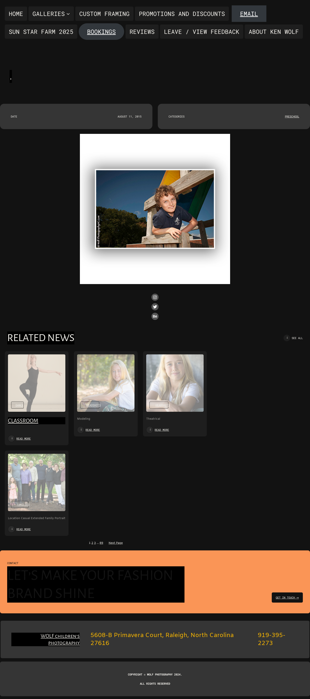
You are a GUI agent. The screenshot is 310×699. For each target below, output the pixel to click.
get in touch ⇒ (287, 597)
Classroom (23, 421)
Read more (23, 438)
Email (249, 14)
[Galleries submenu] (51, 14)
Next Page (116, 543)
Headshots (93, 405)
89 (101, 543)
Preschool (292, 116)
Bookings (101, 31)
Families (23, 504)
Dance (20, 405)
